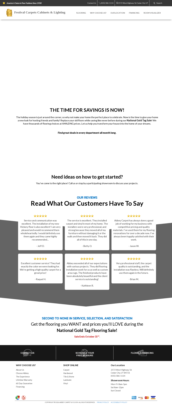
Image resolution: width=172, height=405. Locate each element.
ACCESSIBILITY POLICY (119, 402)
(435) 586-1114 (118, 376)
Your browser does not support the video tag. (86, 63)
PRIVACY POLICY (103, 402)
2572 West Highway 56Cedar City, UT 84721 (121, 371)
